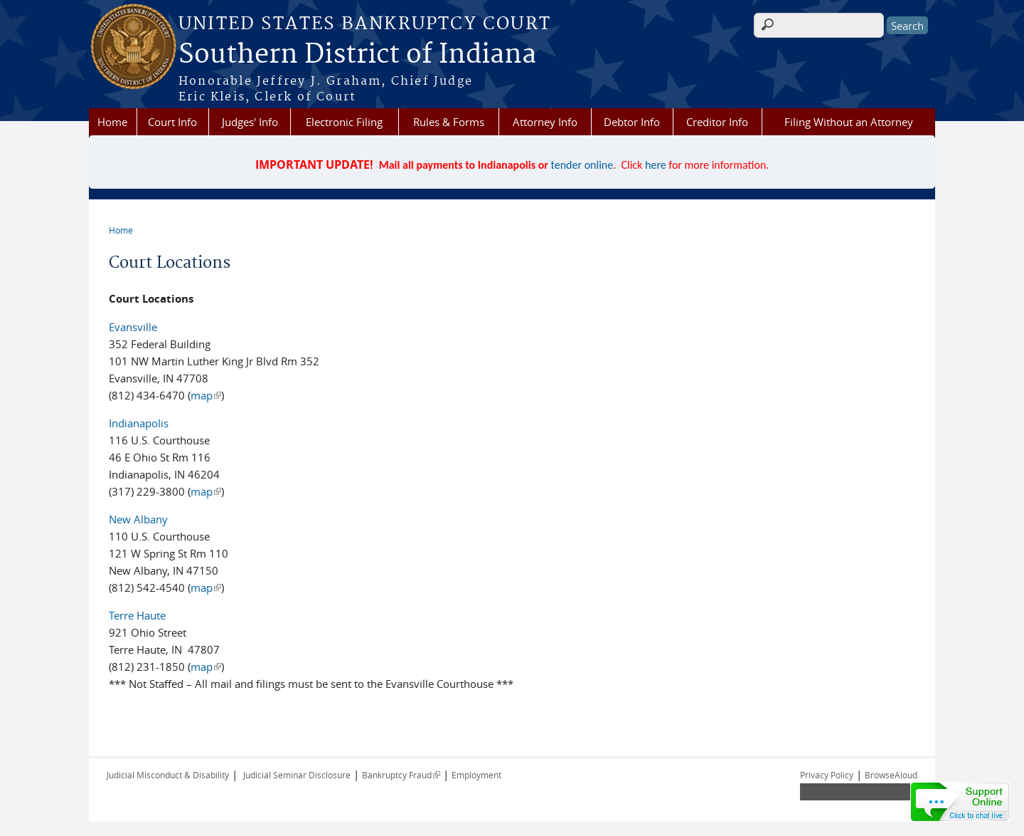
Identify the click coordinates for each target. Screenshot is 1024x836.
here (655, 165)
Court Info (172, 122)
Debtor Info (632, 122)
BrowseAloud (891, 774)
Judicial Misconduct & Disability (168, 774)
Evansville (133, 327)
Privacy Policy (826, 774)
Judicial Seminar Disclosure (297, 774)
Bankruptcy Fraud (401, 774)
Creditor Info (717, 122)
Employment (476, 774)
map (206, 395)
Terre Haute (137, 615)
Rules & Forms (448, 122)
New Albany (138, 519)
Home (112, 122)
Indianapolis (139, 423)
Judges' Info (250, 122)
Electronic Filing (344, 122)
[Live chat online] (960, 802)
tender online (582, 165)
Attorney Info (545, 122)
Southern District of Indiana (357, 54)
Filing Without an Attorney (848, 122)
